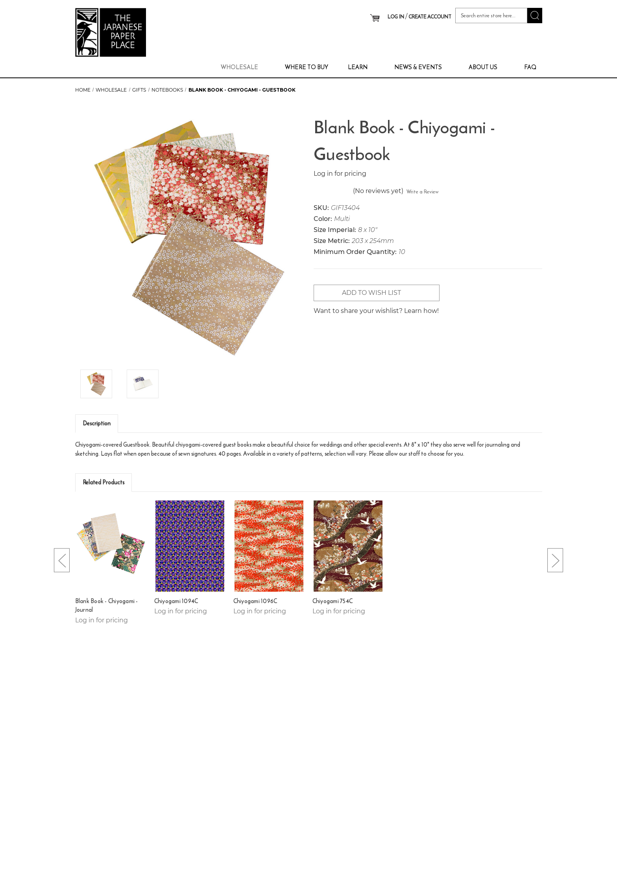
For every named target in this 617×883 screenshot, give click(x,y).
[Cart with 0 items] (375, 18)
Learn (361, 67)
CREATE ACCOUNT (429, 16)
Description (97, 423)
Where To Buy (306, 67)
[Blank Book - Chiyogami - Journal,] (111, 545)
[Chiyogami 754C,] (348, 545)
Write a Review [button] (422, 191)
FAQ (530, 67)
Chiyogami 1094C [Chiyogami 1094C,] (176, 601)
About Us (486, 67)
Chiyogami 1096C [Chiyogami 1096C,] (255, 601)
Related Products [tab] (103, 482)
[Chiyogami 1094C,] (190, 545)
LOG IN (396, 16)
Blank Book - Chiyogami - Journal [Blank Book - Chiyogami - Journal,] (106, 605)
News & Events (421, 67)
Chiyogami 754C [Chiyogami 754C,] (332, 601)
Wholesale (243, 67)
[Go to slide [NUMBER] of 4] (62, 560)
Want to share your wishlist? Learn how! (376, 311)
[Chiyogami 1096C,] (269, 545)
